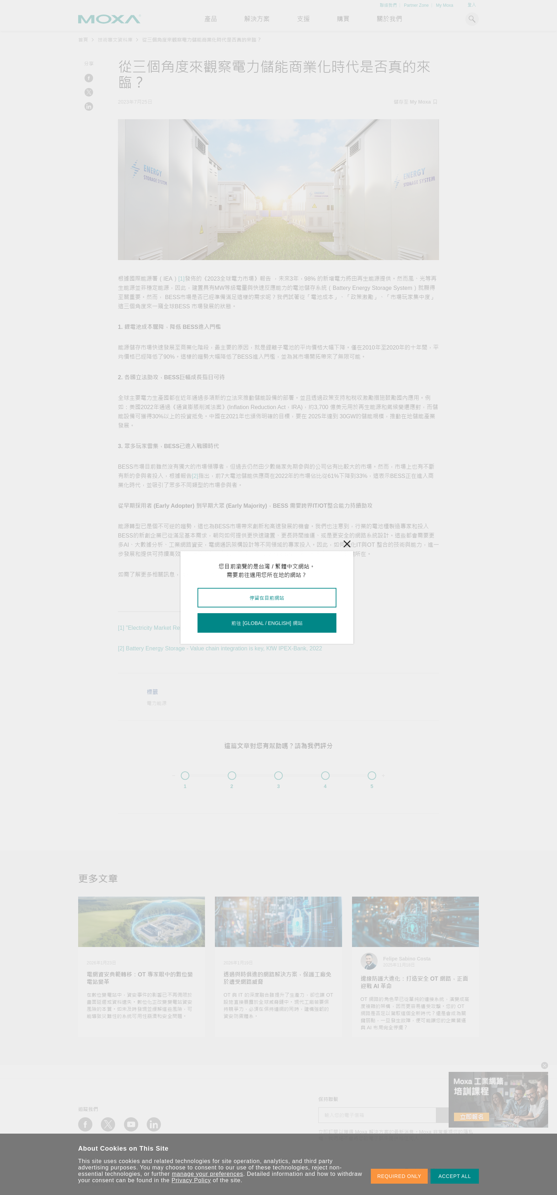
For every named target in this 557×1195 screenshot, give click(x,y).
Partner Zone (416, 5)
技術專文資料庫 (115, 40)
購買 (343, 19)
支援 (303, 19)
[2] (195, 476)
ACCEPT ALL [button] (454, 1176)
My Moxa (444, 5)
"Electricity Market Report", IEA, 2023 (173, 628)
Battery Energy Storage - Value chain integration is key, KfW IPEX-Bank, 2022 (224, 648)
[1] (181, 279)
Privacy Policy (191, 1180)
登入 (471, 5)
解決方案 (257, 19)
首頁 (83, 40)
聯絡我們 (388, 5)
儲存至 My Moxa (415, 102)
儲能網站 (209, 575)
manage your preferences (207, 1174)
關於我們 (389, 19)
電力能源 (157, 703)
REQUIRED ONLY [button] (399, 1176)
